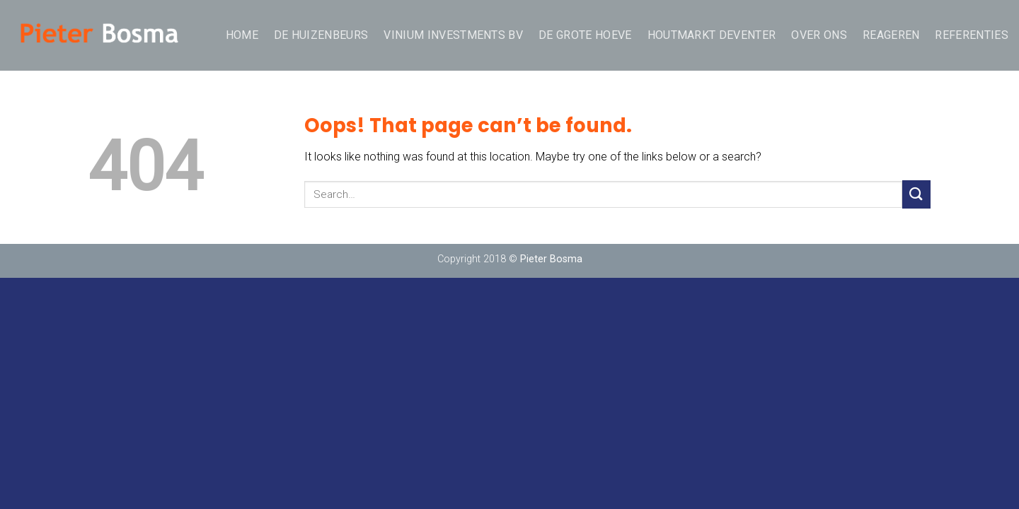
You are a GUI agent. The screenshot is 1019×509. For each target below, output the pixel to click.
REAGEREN (891, 35)
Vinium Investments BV (453, 35)
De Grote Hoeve (585, 35)
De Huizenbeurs (321, 35)
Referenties (971, 35)
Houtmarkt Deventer (711, 35)
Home (242, 35)
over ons (819, 35)
